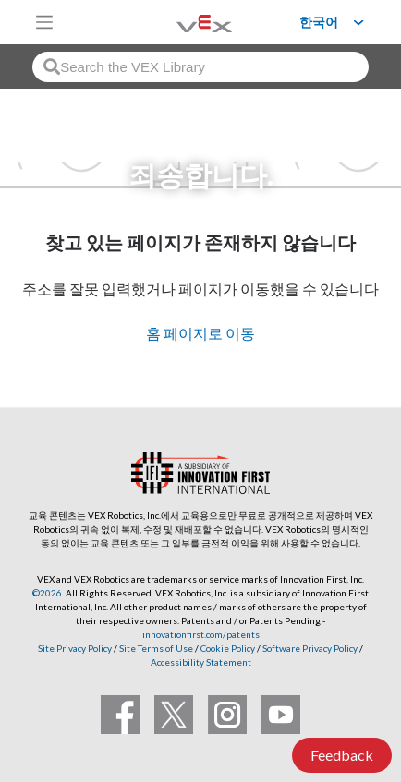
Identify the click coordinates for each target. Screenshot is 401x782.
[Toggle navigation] (44, 22)
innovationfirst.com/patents (201, 634)
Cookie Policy (227, 648)
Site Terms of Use (155, 648)
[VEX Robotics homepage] (181, 22)
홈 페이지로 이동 (200, 333)
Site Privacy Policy (75, 648)
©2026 (47, 592)
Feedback (341, 755)
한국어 (318, 22)
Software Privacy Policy (310, 648)
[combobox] (200, 67)
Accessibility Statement (201, 662)
